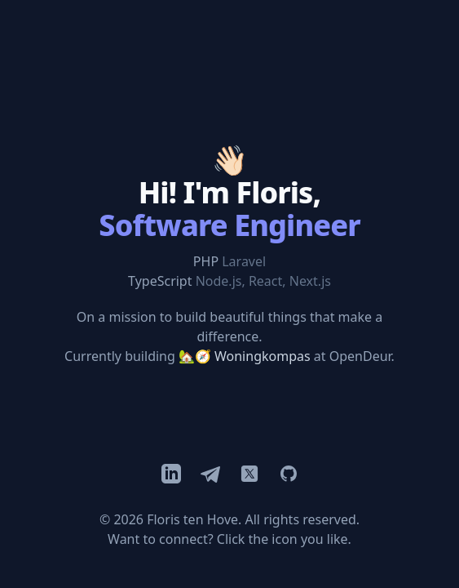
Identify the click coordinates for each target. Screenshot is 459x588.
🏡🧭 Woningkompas (245, 356)
